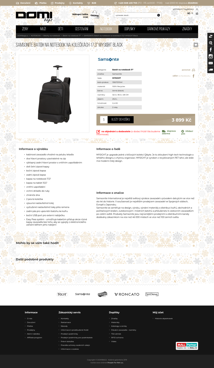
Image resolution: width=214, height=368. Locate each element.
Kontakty (76, 3)
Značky (187, 29)
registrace (189, 9)
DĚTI (60, 29)
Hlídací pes (187, 132)
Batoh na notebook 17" (72, 36)
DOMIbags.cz (22, 36)
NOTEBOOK (106, 29)
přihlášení (177, 9)
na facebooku (184, 76)
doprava (169, 132)
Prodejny (58, 3)
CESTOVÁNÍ (81, 29)
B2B (91, 3)
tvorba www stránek (107, 363)
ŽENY (25, 29)
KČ (188, 13)
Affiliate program (34, 337)
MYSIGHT (116, 78)
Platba (40, 3)
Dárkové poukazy (158, 29)
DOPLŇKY (130, 29)
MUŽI (43, 29)
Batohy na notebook (51, 36)
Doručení (23, 3)
